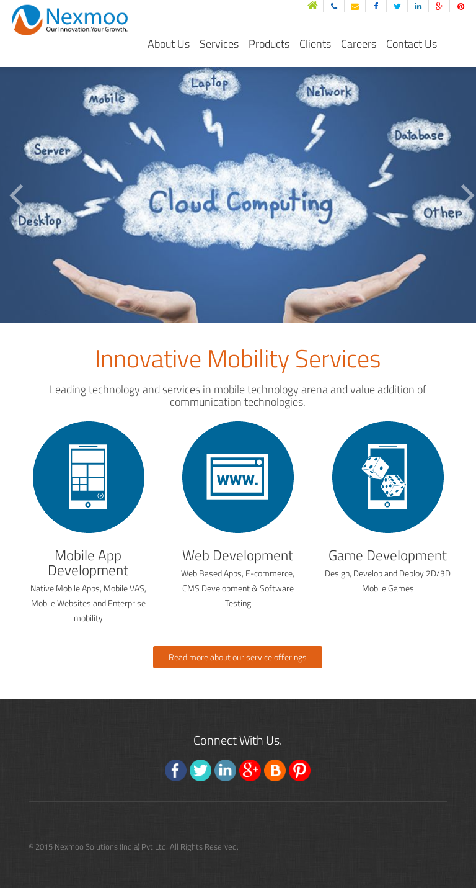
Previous (16, 195)
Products (269, 43)
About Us (169, 43)
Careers (358, 43)
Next (468, 195)
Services (219, 43)
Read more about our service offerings (238, 656)
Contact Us (411, 43)
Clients (315, 43)
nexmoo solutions (85, 15)
